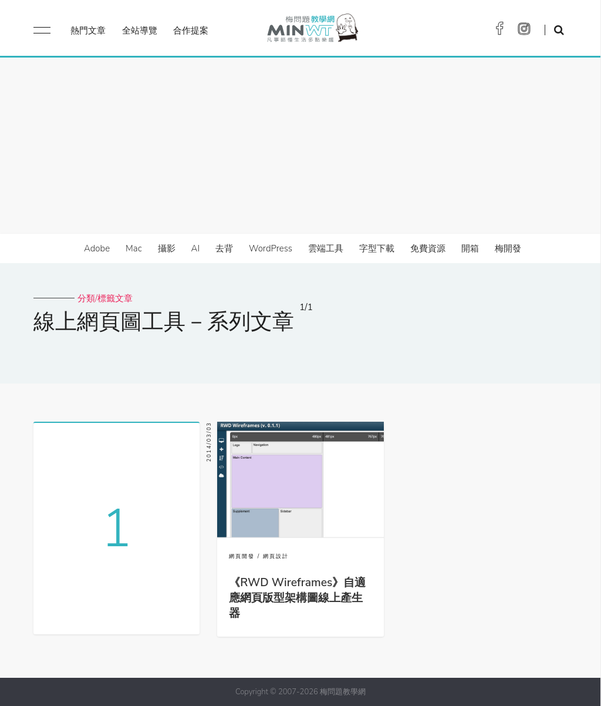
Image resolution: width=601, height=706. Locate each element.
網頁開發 (242, 556)
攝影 (166, 248)
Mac (133, 248)
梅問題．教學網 (312, 31)
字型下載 (376, 248)
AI (195, 248)
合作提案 (190, 30)
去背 (224, 248)
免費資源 (427, 248)
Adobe (97, 248)
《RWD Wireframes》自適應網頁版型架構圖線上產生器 (297, 598)
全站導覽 (139, 30)
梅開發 (508, 248)
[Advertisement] (300, 145)
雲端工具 (325, 248)
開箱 (470, 248)
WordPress (270, 248)
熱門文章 (88, 30)
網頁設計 (276, 556)
